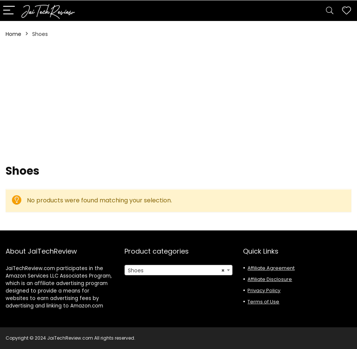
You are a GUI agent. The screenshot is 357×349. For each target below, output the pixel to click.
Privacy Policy (263, 290)
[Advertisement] (178, 101)
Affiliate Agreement (271, 268)
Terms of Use (263, 301)
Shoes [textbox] (176, 270)
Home (13, 34)
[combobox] (178, 270)
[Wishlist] (346, 10)
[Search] (330, 11)
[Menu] (9, 11)
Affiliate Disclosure (269, 279)
